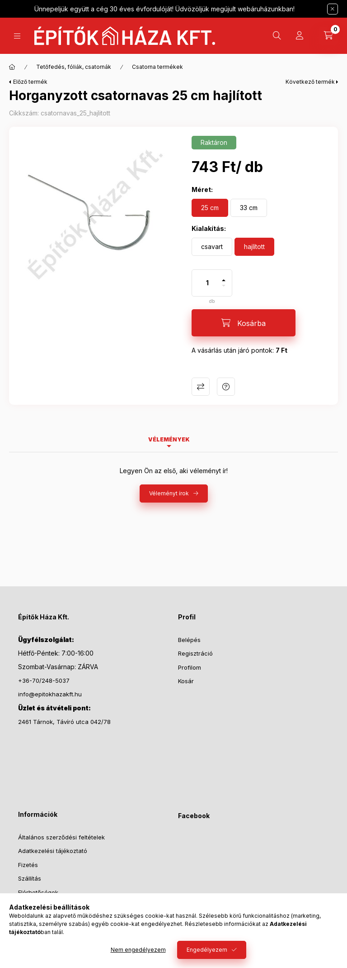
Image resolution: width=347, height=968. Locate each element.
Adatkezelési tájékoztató (52, 850)
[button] (96, 214)
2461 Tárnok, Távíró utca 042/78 (64, 721)
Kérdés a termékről (226, 387)
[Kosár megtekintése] (328, 36)
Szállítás (29, 878)
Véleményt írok (169, 493)
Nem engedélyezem (138, 949)
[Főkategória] (12, 67)
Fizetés (28, 864)
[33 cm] (248, 208)
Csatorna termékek (157, 66)
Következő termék (310, 81)
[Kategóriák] (17, 36)
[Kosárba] (243, 322)
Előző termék (30, 81)
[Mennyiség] (207, 283)
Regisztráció (195, 653)
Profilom (189, 667)
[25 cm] (210, 208)
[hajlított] (254, 247)
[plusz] (223, 276)
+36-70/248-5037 (44, 680)
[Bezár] (332, 9)
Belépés (189, 639)
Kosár (186, 681)
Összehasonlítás (201, 387)
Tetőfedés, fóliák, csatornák (73, 66)
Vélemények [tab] (169, 439)
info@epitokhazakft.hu (50, 694)
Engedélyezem (207, 949)
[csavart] (212, 247)
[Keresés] (277, 36)
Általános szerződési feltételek (61, 837)
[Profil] (300, 36)
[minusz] (223, 289)
